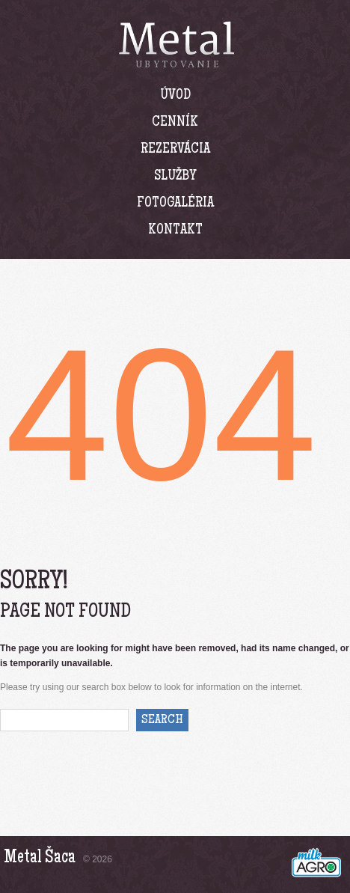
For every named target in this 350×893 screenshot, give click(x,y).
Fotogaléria (175, 203)
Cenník (175, 122)
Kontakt (175, 230)
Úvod (175, 95)
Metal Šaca (40, 858)
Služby (175, 176)
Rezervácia (175, 149)
